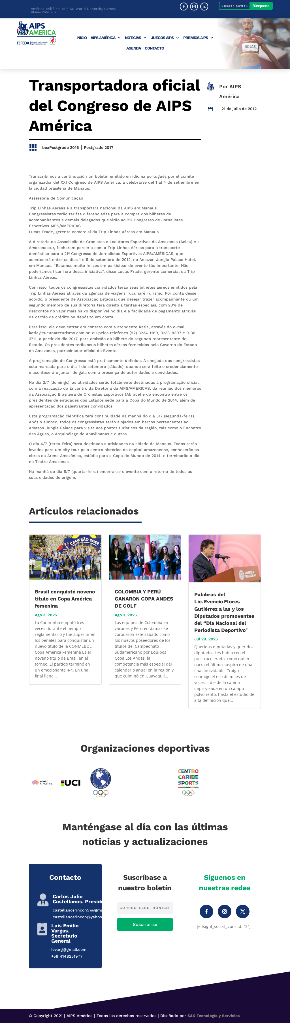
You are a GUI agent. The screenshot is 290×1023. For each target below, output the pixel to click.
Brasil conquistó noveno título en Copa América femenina (65, 599)
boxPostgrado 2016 (60, 147)
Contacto (154, 48)
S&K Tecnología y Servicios (213, 1015)
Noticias (133, 38)
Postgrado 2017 (98, 147)
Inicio (81, 38)
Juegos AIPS (162, 38)
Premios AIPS (195, 38)
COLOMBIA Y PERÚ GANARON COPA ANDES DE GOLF (144, 599)
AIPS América (103, 38)
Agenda (133, 48)
